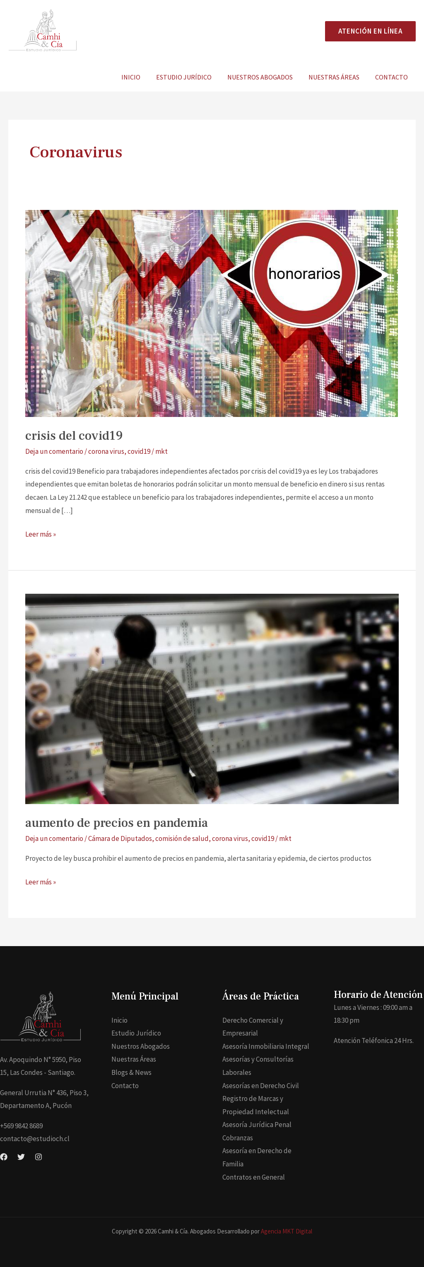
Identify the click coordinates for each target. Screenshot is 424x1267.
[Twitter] (21, 1157)
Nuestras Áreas (337, 77)
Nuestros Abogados (266, 77)
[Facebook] (3, 1157)
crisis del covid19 (74, 436)
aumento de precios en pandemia (116, 823)
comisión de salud (182, 838)
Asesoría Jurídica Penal (257, 1124)
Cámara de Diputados (120, 838)
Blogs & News (131, 1072)
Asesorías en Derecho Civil (260, 1085)
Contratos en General (253, 1177)
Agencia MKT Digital (286, 1231)
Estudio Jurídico (192, 77)
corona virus (106, 451)
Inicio (142, 77)
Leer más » (40, 533)
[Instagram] (38, 1157)
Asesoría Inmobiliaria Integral (265, 1046)
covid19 (139, 451)
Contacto (392, 77)
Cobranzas (237, 1137)
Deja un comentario (54, 451)
